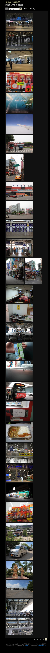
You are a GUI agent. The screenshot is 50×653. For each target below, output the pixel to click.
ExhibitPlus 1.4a (42, 645)
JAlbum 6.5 (27, 645)
